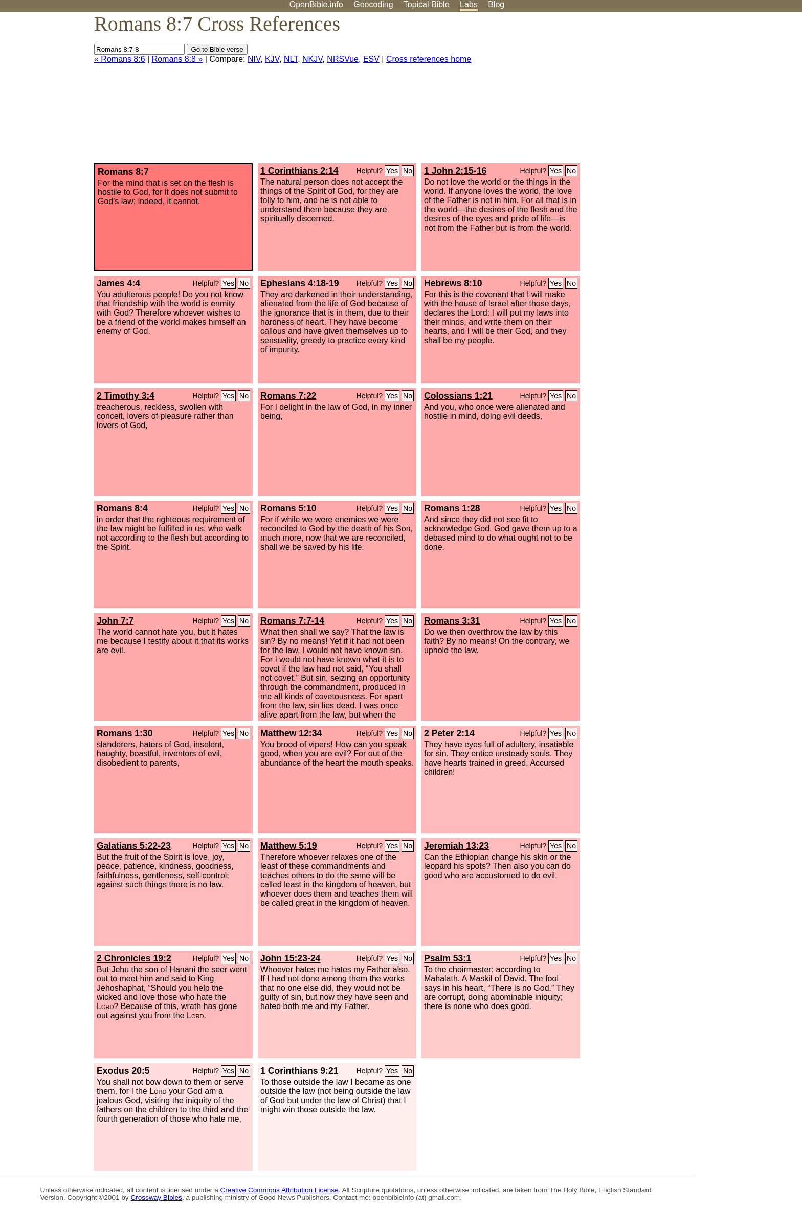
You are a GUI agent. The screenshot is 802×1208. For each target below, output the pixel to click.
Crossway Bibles (156, 1197)
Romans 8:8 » (177, 59)
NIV (254, 59)
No (407, 171)
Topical (427, 4)
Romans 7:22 (288, 396)
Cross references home (428, 59)
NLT (291, 59)
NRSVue (343, 59)
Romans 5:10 (288, 508)
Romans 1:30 (125, 733)
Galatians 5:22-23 (134, 846)
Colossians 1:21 (458, 396)
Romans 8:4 (122, 508)
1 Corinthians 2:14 (299, 171)
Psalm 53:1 (447, 958)
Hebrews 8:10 (453, 283)
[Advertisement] (699, 91)
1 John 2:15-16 (455, 171)
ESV (371, 59)
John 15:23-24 (290, 958)
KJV (272, 59)
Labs (469, 4)
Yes (392, 171)
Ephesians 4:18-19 (299, 283)
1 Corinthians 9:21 (299, 1071)
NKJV (312, 59)
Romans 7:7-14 (292, 621)
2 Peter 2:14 (449, 733)
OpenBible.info (316, 4)
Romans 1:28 (452, 508)
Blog (496, 4)
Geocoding (373, 4)
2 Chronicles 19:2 (134, 958)
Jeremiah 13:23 (456, 846)
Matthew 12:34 (291, 733)
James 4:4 (118, 283)
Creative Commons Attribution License (279, 1190)
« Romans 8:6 (119, 59)
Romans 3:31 (452, 621)
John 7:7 (115, 621)
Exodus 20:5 (123, 1071)
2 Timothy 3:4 (125, 396)
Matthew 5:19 (288, 846)
